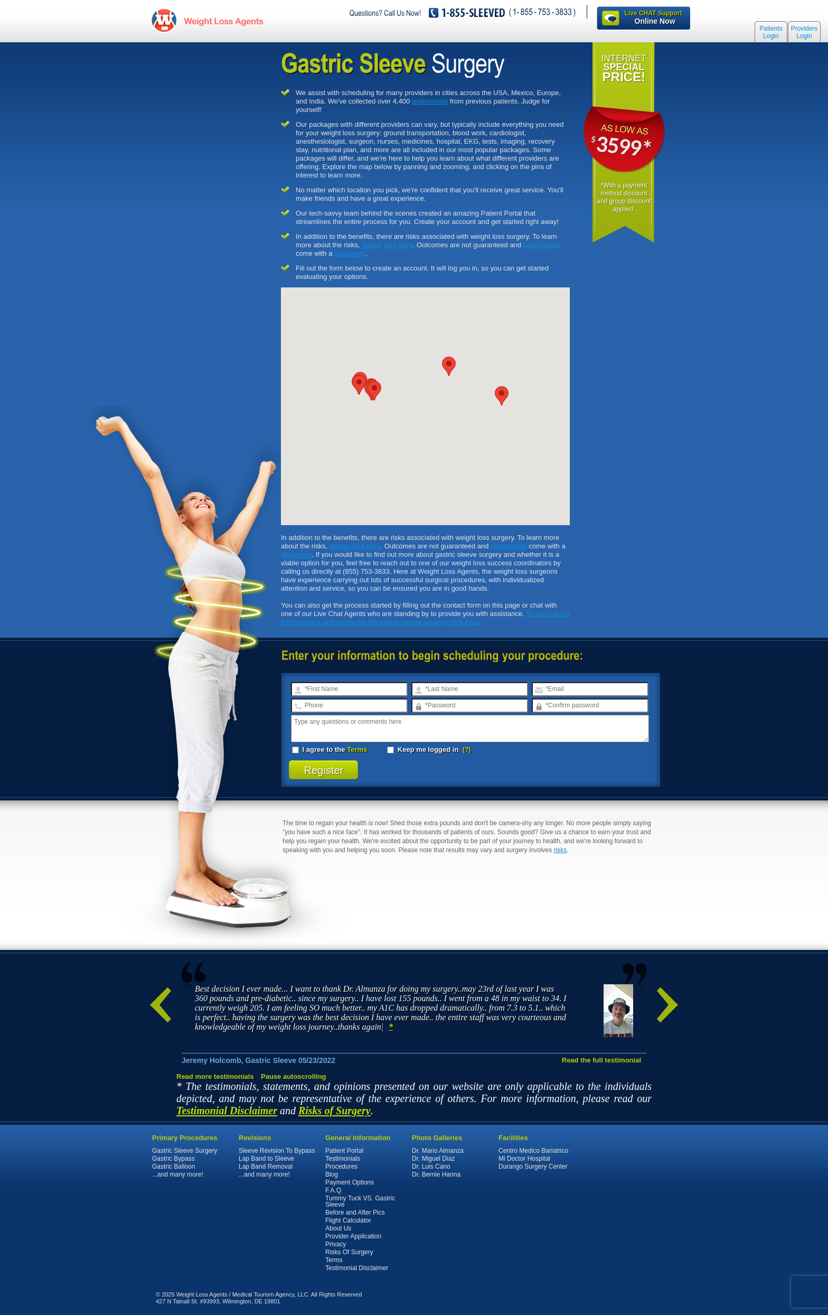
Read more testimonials (215, 1076)
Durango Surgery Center (533, 1166)
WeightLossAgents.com (221, 20)
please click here (387, 245)
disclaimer (349, 253)
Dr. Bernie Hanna (436, 1174)
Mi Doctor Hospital (524, 1158)
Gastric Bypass (173, 1158)
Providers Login (804, 32)
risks (560, 850)
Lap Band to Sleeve (266, 1158)
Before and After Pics (355, 1212)
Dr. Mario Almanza (438, 1150)
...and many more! (177, 1174)
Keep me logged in (423, 749)
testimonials (430, 101)
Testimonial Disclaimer (226, 1110)
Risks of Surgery (334, 1110)
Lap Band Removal (266, 1166)
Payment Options (349, 1182)
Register (324, 770)
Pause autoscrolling (293, 1076)
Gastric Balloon (173, 1166)
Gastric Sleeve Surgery (184, 1150)
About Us (338, 1228)
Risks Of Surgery (349, 1252)
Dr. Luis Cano (431, 1166)
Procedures (341, 1166)
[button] (502, 396)
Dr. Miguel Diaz (433, 1158)
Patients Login (770, 32)
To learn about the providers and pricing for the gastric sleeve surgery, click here (425, 618)
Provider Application (353, 1236)
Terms (357, 749)
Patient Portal (344, 1150)
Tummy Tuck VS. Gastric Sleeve (360, 1201)
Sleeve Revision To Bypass (277, 1150)
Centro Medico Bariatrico (533, 1150)
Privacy (335, 1244)
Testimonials (342, 1158)
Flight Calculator (348, 1220)
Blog (331, 1174)
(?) (467, 749)
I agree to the (329, 749)
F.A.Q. (334, 1190)
